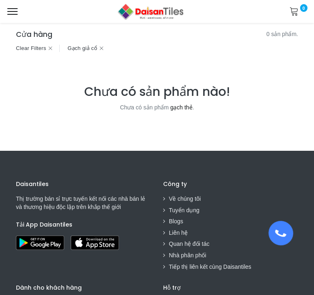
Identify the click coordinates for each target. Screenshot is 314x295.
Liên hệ (178, 232)
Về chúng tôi (185, 198)
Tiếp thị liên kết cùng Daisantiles (210, 266)
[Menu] (12, 11)
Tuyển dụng (184, 210)
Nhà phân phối (187, 255)
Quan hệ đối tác (189, 244)
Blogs (176, 221)
